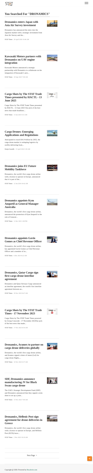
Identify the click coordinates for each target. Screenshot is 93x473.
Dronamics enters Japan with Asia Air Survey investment (21, 23)
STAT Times (8, 39)
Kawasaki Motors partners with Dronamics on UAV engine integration (23, 59)
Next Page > (32, 455)
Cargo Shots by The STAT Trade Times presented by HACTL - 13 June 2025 (23, 97)
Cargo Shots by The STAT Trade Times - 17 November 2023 (23, 312)
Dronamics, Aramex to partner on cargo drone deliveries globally (24, 346)
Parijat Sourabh (9, 149)
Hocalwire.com (32, 470)
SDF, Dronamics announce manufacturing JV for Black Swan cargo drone (21, 382)
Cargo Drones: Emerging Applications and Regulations (21, 133)
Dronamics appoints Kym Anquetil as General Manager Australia (22, 204)
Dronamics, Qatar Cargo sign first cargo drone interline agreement (21, 276)
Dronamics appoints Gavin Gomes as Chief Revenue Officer (23, 240)
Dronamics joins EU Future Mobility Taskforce (20, 168)
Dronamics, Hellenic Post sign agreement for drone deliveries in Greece (23, 420)
